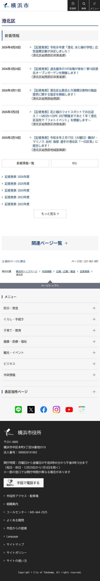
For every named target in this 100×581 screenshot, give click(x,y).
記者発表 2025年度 (17, 183)
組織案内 (12, 504)
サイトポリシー (17, 552)
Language (12, 536)
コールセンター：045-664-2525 (27, 512)
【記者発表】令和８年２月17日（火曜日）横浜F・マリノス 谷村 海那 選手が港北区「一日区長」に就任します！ (65, 141)
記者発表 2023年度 (17, 197)
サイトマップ (15, 544)
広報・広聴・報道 (65, 271)
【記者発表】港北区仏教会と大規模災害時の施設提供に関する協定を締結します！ (65, 92)
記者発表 (84, 271)
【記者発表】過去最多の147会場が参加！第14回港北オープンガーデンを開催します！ (65, 70)
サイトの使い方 (17, 560)
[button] (72, 5)
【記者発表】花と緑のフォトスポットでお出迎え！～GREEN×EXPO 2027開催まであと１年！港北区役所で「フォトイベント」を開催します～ (65, 116)
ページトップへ (50, 285)
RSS (74, 163)
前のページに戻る (15, 261)
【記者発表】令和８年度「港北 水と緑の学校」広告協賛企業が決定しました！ (65, 49)
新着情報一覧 (25, 163)
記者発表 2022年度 (17, 204)
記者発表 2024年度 (17, 190)
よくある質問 (15, 520)
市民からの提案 (17, 528)
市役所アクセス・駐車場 (22, 495)
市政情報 (47, 271)
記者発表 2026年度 (17, 176)
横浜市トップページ (26, 271)
